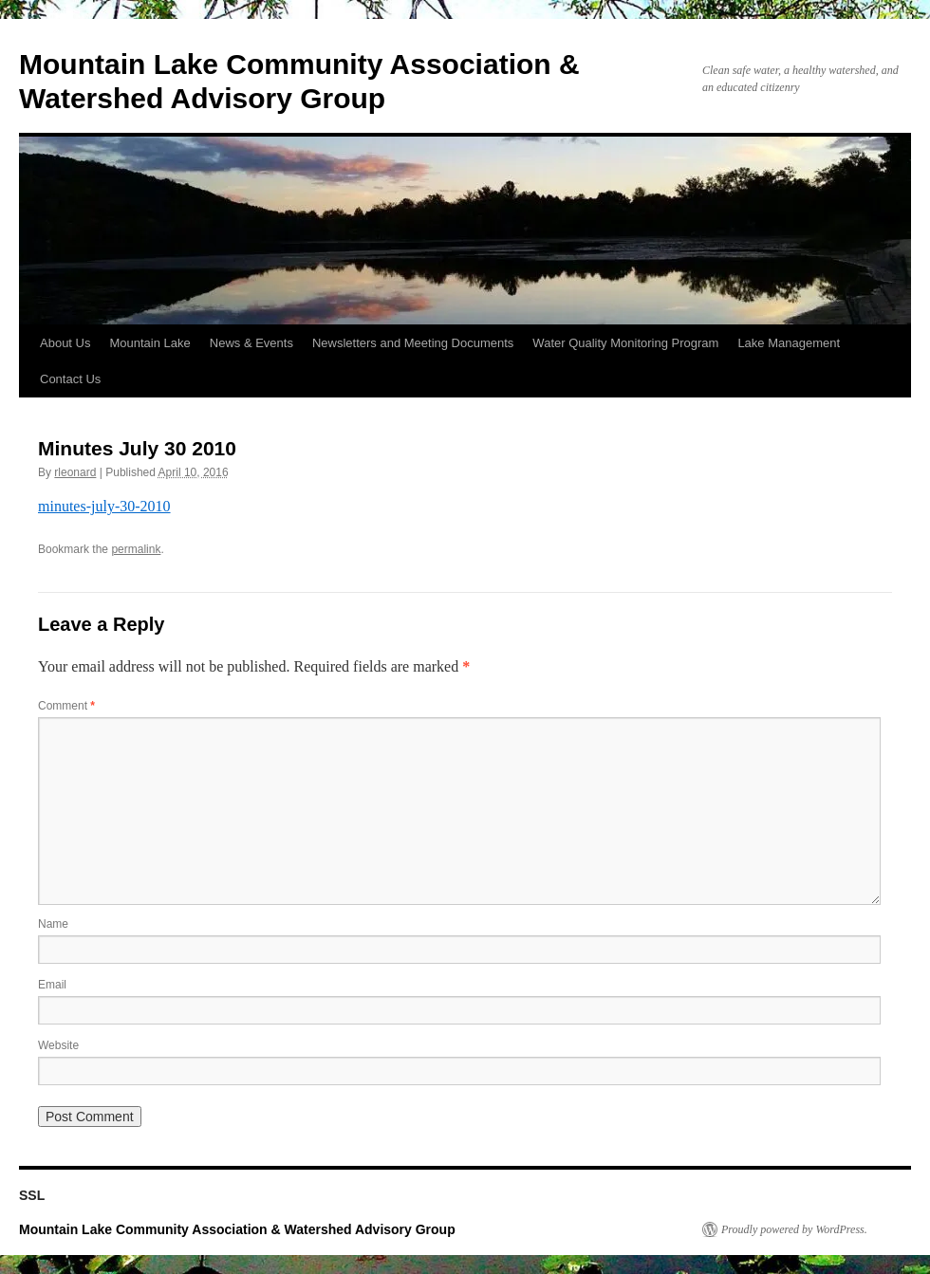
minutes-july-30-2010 (104, 506)
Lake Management (788, 343)
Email (52, 984)
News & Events (251, 343)
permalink (135, 549)
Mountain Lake (149, 343)
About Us (65, 343)
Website (58, 1045)
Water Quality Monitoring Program (625, 343)
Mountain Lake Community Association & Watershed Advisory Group (237, 1229)
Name (53, 924)
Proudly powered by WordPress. (794, 1229)
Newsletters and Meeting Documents (412, 343)
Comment (66, 705)
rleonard (75, 472)
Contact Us (70, 379)
